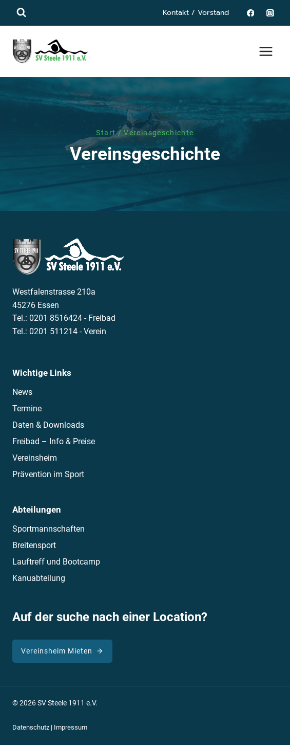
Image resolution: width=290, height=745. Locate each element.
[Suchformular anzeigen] (21, 13)
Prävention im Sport (48, 474)
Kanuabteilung (38, 578)
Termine (27, 408)
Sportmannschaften (48, 529)
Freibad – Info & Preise (53, 441)
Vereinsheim (34, 458)
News (22, 392)
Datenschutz (30, 727)
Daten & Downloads (48, 425)
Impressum (70, 727)
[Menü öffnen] (266, 51)
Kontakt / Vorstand (196, 12)
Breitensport (34, 545)
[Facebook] (250, 12)
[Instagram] (270, 12)
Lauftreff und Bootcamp (56, 562)
